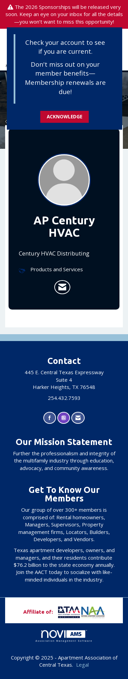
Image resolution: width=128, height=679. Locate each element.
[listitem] (62, 287)
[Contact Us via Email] (78, 418)
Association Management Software (64, 636)
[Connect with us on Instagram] (63, 418)
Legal (82, 664)
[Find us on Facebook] (49, 418)
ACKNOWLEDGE (64, 117)
